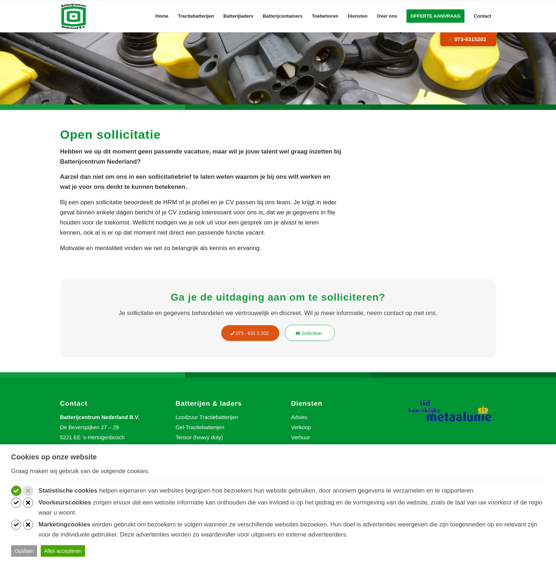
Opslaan (24, 551)
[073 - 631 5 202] (250, 341)
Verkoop (301, 427)
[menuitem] (162, 16)
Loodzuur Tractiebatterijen (206, 417)
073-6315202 (466, 39)
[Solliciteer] (310, 340)
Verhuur (300, 437)
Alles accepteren (63, 551)
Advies (299, 417)
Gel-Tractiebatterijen (199, 427)
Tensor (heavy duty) (199, 437)
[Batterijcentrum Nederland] (74, 16)
